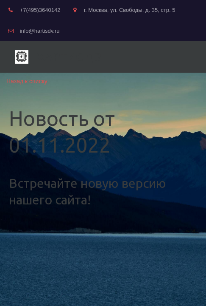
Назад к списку (26, 81)
